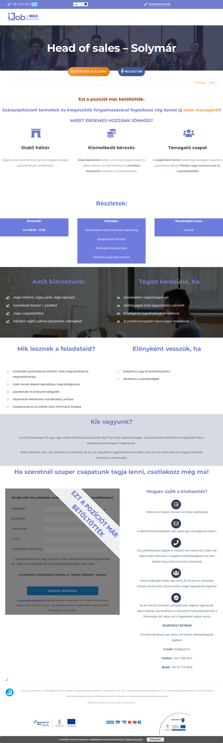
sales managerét (201, 109)
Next (212, 83)
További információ (134, 739)
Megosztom (131, 71)
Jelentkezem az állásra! (89, 72)
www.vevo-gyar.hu (159, 690)
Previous (200, 83)
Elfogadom (155, 739)
